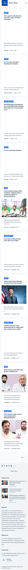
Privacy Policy (14, 471)
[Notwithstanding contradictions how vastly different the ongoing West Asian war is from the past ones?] (14, 121)
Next (23, 457)
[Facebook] (2, 465)
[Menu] (25, 3)
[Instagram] (6, 465)
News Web (13, 3)
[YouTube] (11, 465)
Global (6, 12)
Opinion (11, 101)
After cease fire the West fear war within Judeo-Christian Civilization (13, 17)
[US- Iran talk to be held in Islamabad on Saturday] (14, 75)
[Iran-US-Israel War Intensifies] (14, 162)
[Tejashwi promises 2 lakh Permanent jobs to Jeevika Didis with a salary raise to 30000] (14, 341)
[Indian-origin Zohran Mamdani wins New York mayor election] (14, 294)
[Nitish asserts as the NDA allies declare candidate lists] (14, 383)
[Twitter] (4, 465)
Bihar (6, 187)
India (10, 411)
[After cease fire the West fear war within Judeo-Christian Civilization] (14, 31)
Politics (11, 235)
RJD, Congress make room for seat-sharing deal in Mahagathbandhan (13, 415)
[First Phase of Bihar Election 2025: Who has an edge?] (14, 252)
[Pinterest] (9, 465)
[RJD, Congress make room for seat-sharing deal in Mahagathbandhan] (14, 429)
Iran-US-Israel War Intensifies (13, 150)
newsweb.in (9, 560)
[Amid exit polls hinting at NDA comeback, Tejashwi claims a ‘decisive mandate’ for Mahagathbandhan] (14, 208)
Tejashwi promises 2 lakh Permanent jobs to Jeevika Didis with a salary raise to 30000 (13, 327)
